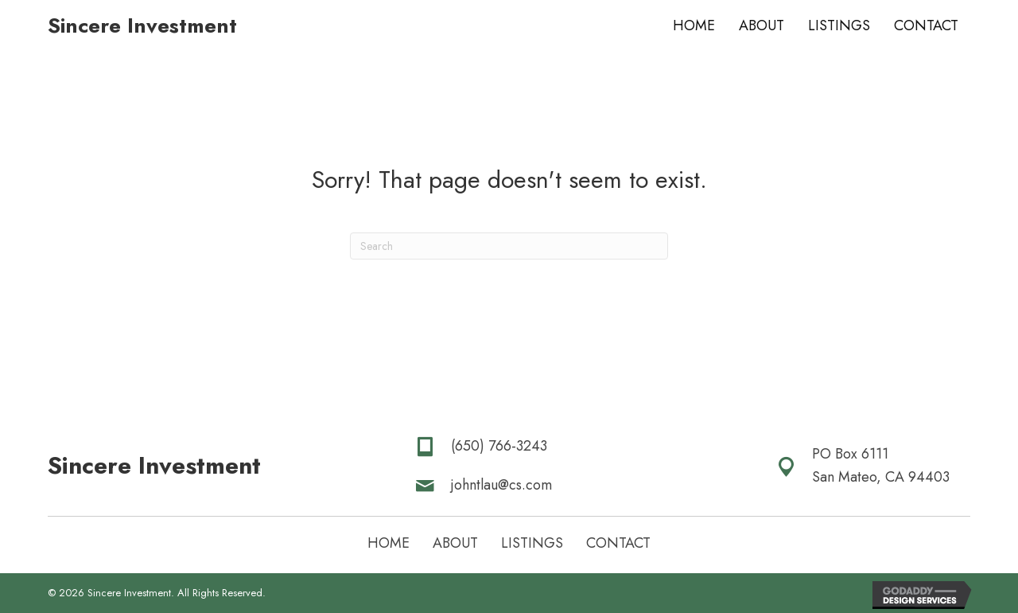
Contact (618, 543)
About (455, 543)
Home (388, 543)
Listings (532, 543)
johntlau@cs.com (501, 484)
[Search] (509, 246)
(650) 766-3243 (499, 445)
